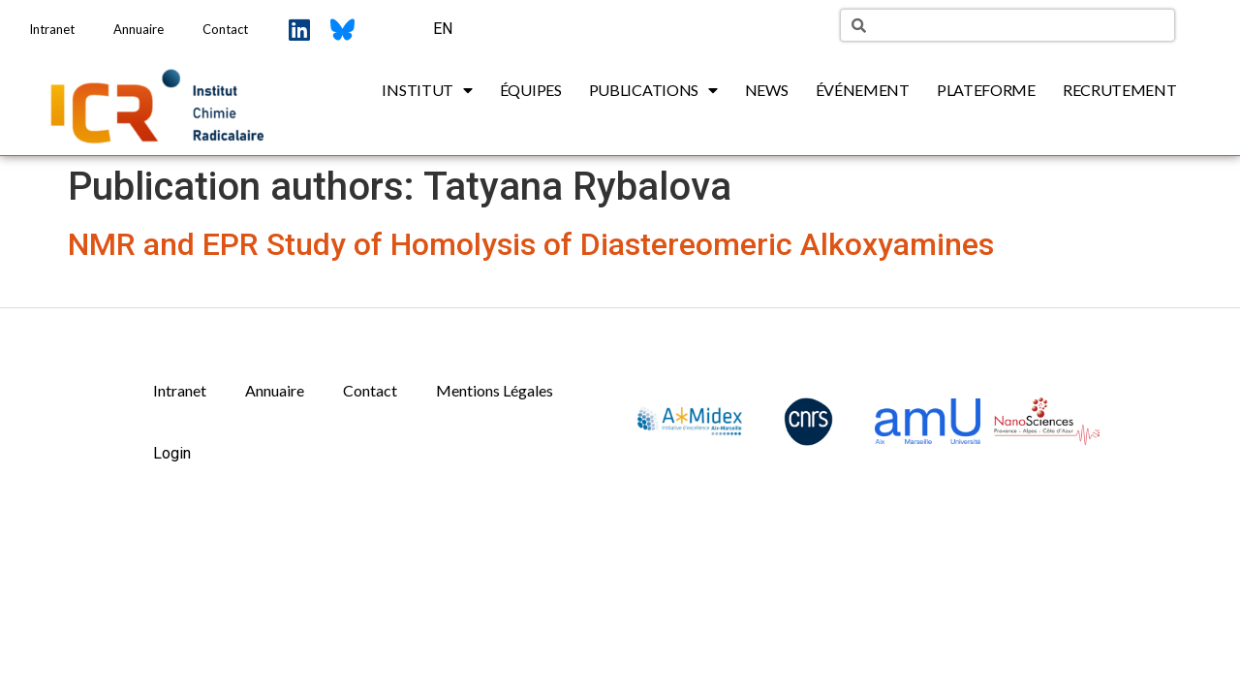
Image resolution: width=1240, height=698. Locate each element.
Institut (427, 90)
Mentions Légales (494, 390)
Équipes (531, 89)
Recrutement (1120, 89)
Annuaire (138, 29)
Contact (225, 29)
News (767, 89)
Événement (863, 89)
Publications (653, 90)
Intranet (52, 29)
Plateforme (986, 89)
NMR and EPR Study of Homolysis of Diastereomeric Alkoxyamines (531, 244)
